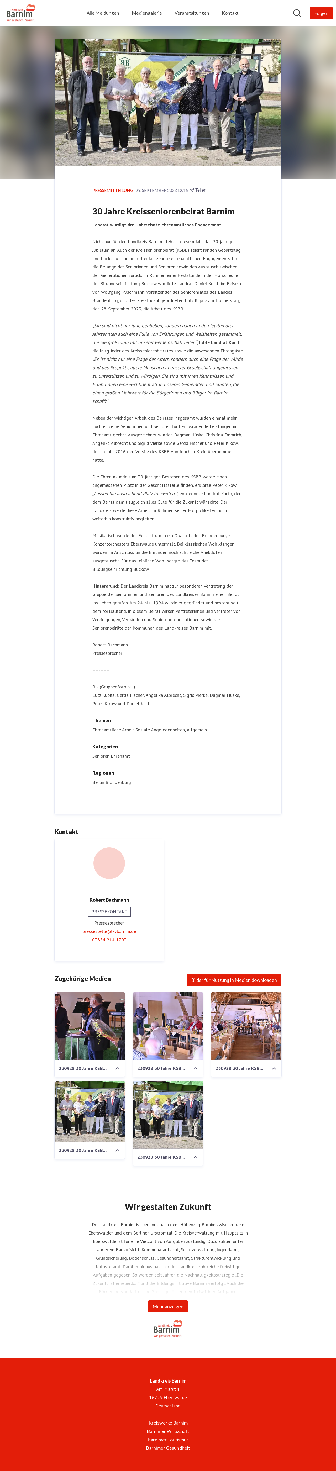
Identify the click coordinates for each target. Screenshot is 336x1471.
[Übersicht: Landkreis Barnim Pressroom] (21, 13)
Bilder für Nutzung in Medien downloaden (234, 980)
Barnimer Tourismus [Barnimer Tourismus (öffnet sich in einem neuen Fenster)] (168, 1439)
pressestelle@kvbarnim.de (109, 932)
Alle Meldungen (103, 13)
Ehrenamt (120, 756)
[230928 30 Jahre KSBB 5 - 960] (168, 1026)
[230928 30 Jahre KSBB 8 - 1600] (90, 1111)
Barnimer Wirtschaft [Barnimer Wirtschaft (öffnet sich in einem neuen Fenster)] (168, 1431)
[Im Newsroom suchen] (297, 13)
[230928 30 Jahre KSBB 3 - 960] (246, 1026)
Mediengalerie (147, 13)
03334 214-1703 (109, 940)
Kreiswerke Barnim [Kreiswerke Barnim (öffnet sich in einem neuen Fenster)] (168, 1423)
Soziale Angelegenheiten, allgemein (171, 730)
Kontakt (230, 13)
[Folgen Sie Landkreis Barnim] (321, 13)
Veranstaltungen (192, 13)
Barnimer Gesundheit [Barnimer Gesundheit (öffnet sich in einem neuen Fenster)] (168, 1448)
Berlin (98, 782)
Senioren (100, 756)
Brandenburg (118, 782)
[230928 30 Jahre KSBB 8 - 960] (168, 1115)
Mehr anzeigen (168, 1306)
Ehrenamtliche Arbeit (113, 730)
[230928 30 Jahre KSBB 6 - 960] (90, 1026)
